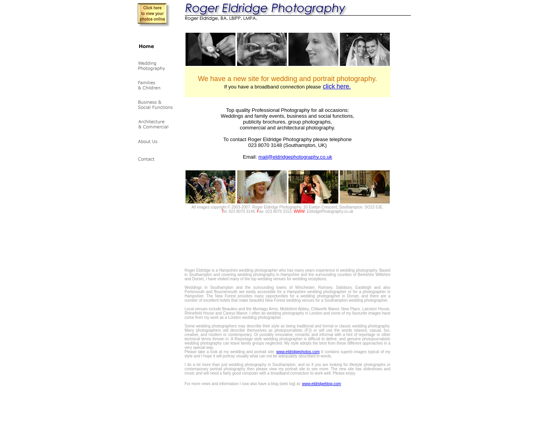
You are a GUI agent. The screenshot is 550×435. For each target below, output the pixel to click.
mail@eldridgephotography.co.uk (295, 157)
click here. (337, 86)
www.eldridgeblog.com (321, 384)
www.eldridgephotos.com (298, 352)
